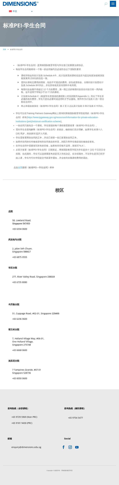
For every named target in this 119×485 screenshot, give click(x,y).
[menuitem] (21, 11)
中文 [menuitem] (15, 11)
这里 (20, 167)
